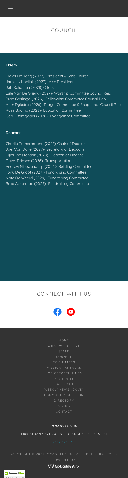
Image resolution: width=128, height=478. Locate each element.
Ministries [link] (64, 378)
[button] (11, 8)
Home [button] (64, 340)
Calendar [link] (64, 384)
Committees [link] (64, 362)
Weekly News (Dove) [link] (63, 389)
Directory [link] (64, 400)
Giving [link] (64, 406)
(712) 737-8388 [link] (64, 442)
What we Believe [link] (64, 346)
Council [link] (64, 356)
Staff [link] (64, 351)
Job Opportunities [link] (64, 373)
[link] (57, 313)
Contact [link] (64, 411)
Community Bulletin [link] (64, 395)
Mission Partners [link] (64, 367)
